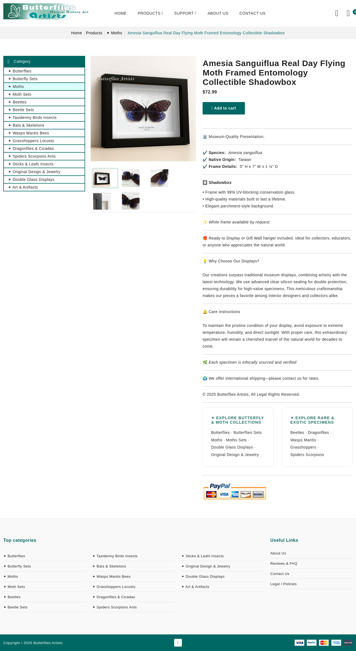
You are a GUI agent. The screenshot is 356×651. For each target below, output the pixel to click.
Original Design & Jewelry (235, 454)
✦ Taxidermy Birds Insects (115, 556)
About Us (278, 553)
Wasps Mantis (303, 440)
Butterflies (220, 432)
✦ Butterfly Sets (17, 566)
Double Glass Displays (232, 447)
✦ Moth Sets (14, 587)
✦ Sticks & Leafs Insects (202, 556)
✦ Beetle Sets (15, 607)
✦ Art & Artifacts (195, 587)
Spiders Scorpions (307, 454)
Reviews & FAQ (283, 563)
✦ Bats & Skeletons (109, 566)
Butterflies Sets (248, 432)
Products (94, 33)
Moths (217, 440)
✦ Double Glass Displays (203, 576)
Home (76, 33)
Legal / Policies (283, 584)
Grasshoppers (303, 447)
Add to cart (223, 108)
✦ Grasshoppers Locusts (113, 587)
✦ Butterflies (14, 556)
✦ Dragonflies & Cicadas (113, 597)
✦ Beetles (11, 597)
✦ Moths (114, 33)
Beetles (297, 432)
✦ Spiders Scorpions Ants (114, 607)
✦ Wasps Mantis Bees (111, 576)
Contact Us (279, 574)
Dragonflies (318, 432)
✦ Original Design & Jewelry (205, 566)
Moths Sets (236, 440)
